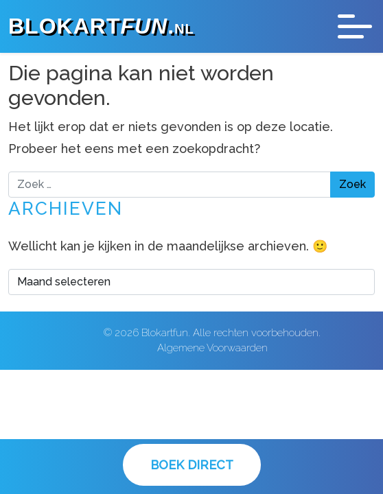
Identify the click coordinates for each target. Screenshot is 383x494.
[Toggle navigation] (355, 26)
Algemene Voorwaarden (212, 348)
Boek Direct (191, 465)
